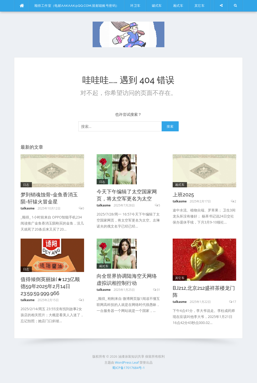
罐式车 (157, 6)
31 (158, 290)
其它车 (200, 6)
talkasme (28, 208)
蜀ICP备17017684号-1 (128, 367)
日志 (26, 185)
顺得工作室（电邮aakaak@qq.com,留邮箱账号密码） (76, 6)
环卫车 (135, 6)
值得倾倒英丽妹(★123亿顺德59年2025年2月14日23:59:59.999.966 (50, 286)
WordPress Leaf (127, 362)
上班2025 (183, 195)
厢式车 (178, 6)
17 (234, 302)
